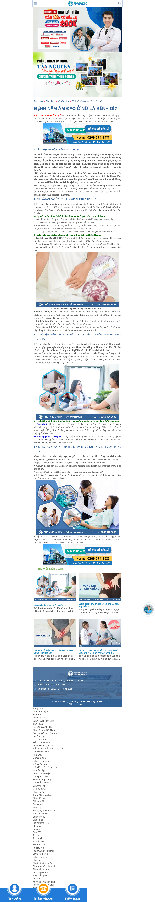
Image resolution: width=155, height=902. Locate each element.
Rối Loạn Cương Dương (45, 733)
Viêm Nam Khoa (41, 752)
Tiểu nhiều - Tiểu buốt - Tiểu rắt (48, 748)
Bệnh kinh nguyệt (41, 773)
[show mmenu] (35, 3)
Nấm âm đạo (39, 770)
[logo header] (77, 3)
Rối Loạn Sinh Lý (41, 742)
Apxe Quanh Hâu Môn (43, 851)
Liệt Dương (38, 736)
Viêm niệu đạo (40, 764)
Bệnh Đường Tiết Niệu (44, 730)
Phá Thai (37, 860)
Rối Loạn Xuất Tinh (42, 727)
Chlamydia (38, 826)
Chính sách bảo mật (77, 704)
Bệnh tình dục (39, 817)
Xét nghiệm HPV (41, 823)
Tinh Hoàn (38, 724)
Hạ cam (36, 829)
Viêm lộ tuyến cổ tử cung (45, 767)
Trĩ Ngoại (37, 838)
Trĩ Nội (36, 835)
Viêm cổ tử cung (41, 782)
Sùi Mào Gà (38, 801)
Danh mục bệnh (40, 711)
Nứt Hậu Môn (39, 844)
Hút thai (36, 879)
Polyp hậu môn (40, 857)
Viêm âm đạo (39, 758)
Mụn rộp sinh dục (41, 813)
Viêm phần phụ (40, 776)
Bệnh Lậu (37, 807)
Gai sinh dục (39, 804)
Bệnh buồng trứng (42, 779)
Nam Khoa (38, 715)
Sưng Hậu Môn (40, 854)
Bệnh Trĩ (37, 832)
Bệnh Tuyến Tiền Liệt (43, 721)
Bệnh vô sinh (39, 786)
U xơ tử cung (39, 789)
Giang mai (38, 820)
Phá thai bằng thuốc (43, 863)
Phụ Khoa (37, 755)
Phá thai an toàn (41, 869)
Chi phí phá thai (40, 872)
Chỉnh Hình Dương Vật (44, 745)
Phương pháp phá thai (44, 866)
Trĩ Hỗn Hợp (39, 841)
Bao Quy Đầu (39, 718)
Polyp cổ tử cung (41, 761)
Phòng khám (39, 792)
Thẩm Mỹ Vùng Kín (42, 795)
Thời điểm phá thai (42, 875)
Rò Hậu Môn (39, 848)
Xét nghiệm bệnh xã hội (44, 810)
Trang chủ (38, 708)
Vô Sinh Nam (39, 739)
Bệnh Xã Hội (39, 798)
